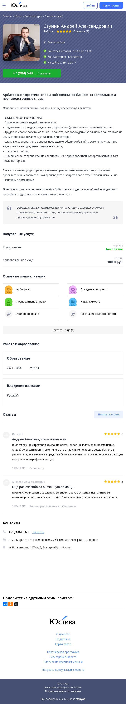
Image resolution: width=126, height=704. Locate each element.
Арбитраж (17, 289)
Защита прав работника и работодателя (52, 506)
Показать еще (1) (63, 330)
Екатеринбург (56, 42)
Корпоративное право (25, 301)
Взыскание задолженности (92, 314)
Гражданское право (87, 289)
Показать (44, 73)
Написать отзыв (108, 414)
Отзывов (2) (81, 31)
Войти (90, 5)
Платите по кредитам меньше (63, 662)
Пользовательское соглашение (63, 691)
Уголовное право (22, 314)
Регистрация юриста (63, 657)
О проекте (63, 634)
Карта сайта (63, 644)
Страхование (36, 468)
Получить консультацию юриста (63, 669)
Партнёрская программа (63, 652)
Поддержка (63, 639)
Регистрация (111, 5)
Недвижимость (84, 301)
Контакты (11, 523)
